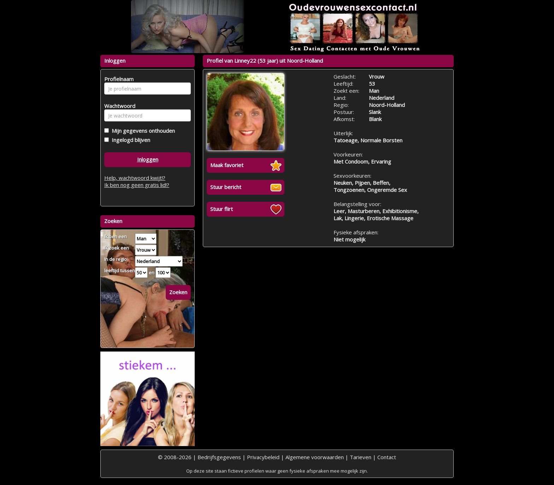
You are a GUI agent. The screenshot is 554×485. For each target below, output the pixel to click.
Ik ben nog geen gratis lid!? (136, 184)
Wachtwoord (117, 105)
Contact (386, 457)
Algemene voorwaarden (314, 457)
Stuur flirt (221, 208)
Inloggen (147, 159)
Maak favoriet (226, 165)
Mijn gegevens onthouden (142, 130)
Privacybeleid (263, 457)
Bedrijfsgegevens (219, 457)
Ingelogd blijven (129, 139)
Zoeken (178, 292)
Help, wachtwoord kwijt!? (134, 177)
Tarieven (360, 457)
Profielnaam (117, 78)
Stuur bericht (225, 186)
